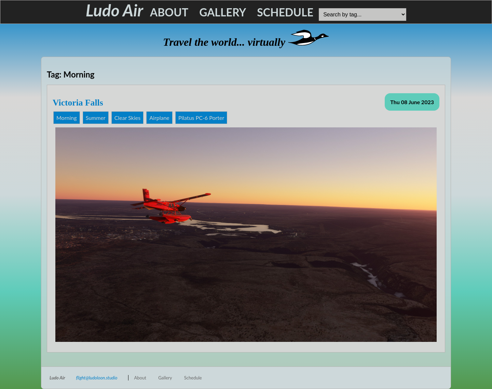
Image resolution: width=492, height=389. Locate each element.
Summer (96, 117)
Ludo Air (114, 10)
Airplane (159, 117)
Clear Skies (127, 117)
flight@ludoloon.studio (97, 377)
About (169, 12)
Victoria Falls (78, 103)
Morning (66, 117)
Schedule (285, 12)
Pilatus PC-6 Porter (201, 117)
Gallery (222, 12)
